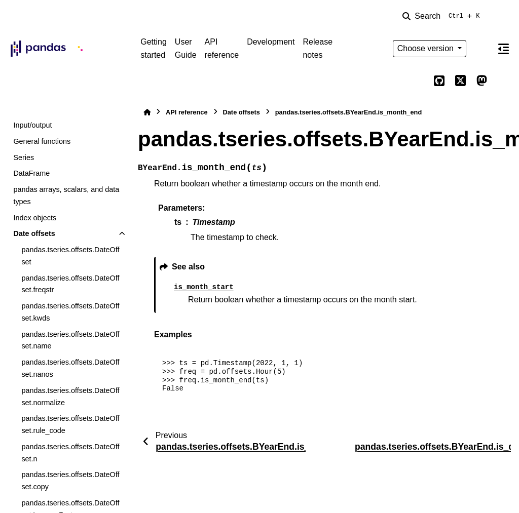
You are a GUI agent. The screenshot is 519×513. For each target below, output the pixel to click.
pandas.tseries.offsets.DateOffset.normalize (70, 396)
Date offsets (34, 233)
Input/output (32, 125)
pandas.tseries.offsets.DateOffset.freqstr (70, 284)
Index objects (34, 218)
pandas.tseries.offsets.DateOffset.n (70, 453)
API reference (222, 48)
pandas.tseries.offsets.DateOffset (70, 256)
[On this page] (503, 48)
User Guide (186, 48)
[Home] (147, 112)
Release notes (317, 48)
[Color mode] (481, 48)
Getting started (153, 48)
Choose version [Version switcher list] (426, 48)
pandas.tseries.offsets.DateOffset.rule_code (70, 424)
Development (270, 41)
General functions (41, 141)
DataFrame (31, 173)
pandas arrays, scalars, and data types (66, 195)
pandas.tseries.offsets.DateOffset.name (70, 340)
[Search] (443, 16)
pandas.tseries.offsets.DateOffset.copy (70, 480)
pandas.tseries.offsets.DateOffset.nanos (70, 368)
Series (23, 157)
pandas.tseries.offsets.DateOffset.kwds (70, 312)
